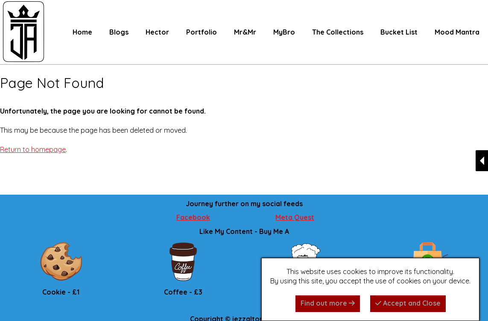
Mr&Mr (245, 32)
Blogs (119, 32)
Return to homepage (33, 149)
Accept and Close (408, 303)
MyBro (284, 32)
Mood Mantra (457, 32)
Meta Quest (294, 217)
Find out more (328, 303)
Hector (157, 32)
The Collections (337, 32)
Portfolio (201, 32)
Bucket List (399, 32)
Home (82, 32)
